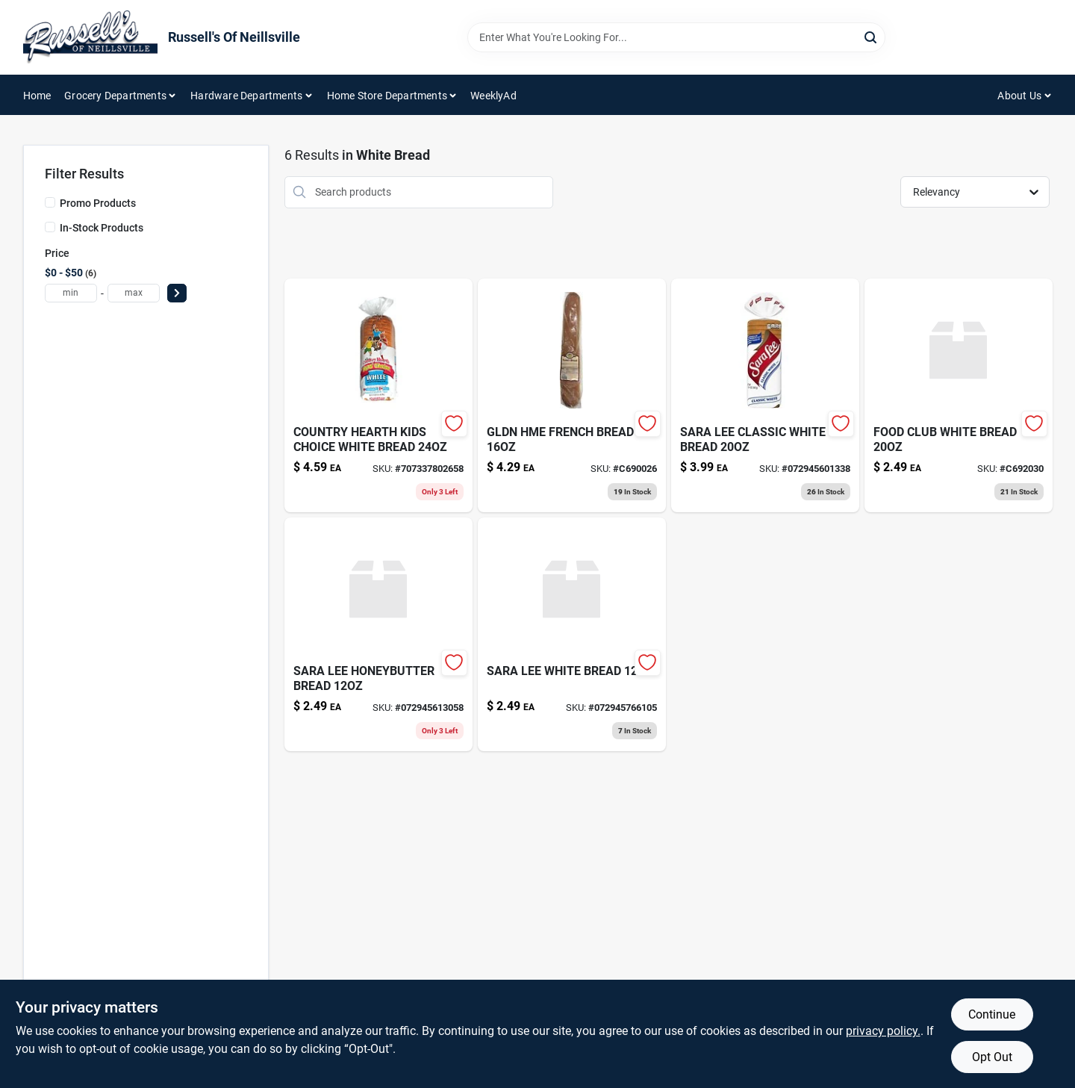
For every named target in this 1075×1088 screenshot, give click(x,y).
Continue (991, 1014)
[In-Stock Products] (50, 227)
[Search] (871, 36)
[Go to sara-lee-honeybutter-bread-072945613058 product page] (378, 634)
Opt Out (992, 1057)
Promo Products (98, 203)
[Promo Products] (50, 202)
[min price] (71, 293)
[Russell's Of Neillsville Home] (90, 37)
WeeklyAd (493, 96)
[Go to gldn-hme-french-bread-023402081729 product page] (572, 395)
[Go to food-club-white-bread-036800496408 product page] (958, 395)
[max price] (134, 293)
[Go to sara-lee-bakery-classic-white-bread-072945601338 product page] (765, 395)
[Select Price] (177, 293)
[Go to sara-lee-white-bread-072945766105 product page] (572, 634)
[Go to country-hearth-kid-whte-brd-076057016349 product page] (378, 395)
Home (37, 96)
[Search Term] (676, 37)
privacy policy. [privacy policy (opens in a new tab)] (883, 1031)
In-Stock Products (101, 228)
